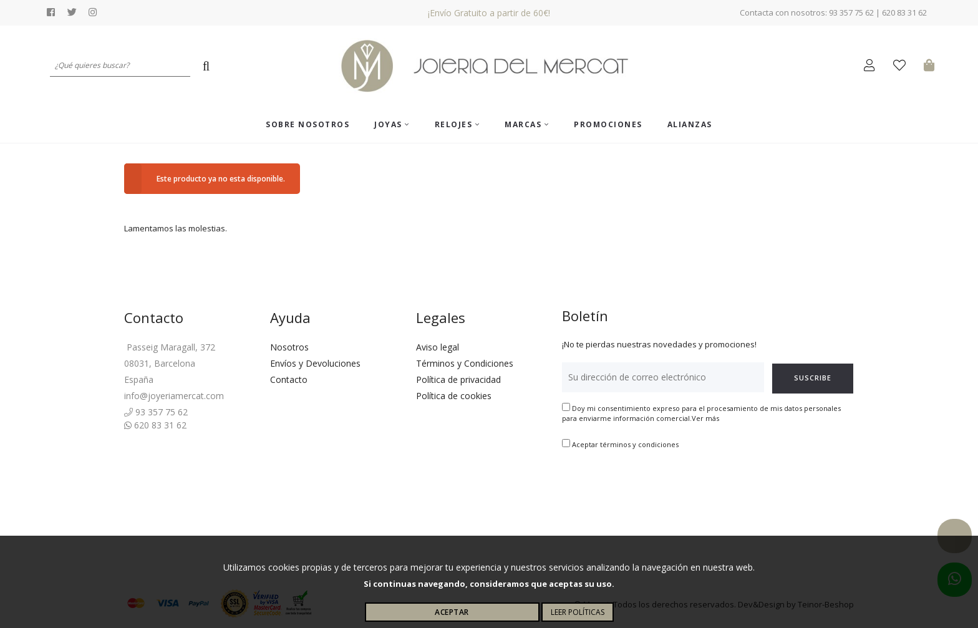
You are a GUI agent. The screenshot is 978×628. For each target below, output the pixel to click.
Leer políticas (577, 612)
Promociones (608, 124)
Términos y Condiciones (464, 363)
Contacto (288, 379)
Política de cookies (453, 396)
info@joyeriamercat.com (174, 396)
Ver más (705, 418)
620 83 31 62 (155, 425)
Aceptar (452, 612)
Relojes (457, 124)
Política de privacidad (458, 379)
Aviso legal (437, 347)
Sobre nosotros (307, 124)
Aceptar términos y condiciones (625, 444)
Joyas (392, 124)
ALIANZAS (689, 124)
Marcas (527, 124)
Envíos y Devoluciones (315, 363)
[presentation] (657, 489)
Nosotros (289, 347)
